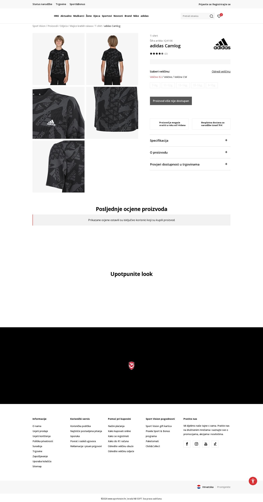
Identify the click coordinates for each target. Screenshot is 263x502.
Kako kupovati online (119, 431)
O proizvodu (188, 152)
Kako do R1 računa (118, 441)
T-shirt (98, 26)
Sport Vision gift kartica (159, 426)
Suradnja (37, 446)
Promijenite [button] (223, 487)
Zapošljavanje (40, 456)
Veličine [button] (168, 77)
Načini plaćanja (116, 426)
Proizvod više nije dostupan (171, 101)
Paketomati (152, 441)
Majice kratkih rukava (81, 26)
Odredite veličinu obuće (121, 446)
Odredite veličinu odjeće (121, 451)
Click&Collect (153, 446)
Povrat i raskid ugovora (83, 441)
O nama (37, 426)
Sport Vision (39, 26)
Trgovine (37, 451)
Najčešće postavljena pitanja (86, 431)
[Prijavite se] (219, 15)
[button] (198, 16)
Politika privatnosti (43, 441)
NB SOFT (138, 498)
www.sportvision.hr (117, 498)
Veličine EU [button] (156, 77)
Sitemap (37, 466)
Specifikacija (188, 140)
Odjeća (64, 26)
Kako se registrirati (118, 436)
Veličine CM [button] (180, 77)
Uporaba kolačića (42, 461)
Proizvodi (53, 26)
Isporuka (75, 436)
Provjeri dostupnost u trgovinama (188, 164)
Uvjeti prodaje (40, 431)
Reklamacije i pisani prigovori (86, 446)
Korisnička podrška (80, 426)
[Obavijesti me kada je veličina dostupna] (155, 85)
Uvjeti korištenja (41, 436)
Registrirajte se (221, 4)
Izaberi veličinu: (160, 71)
